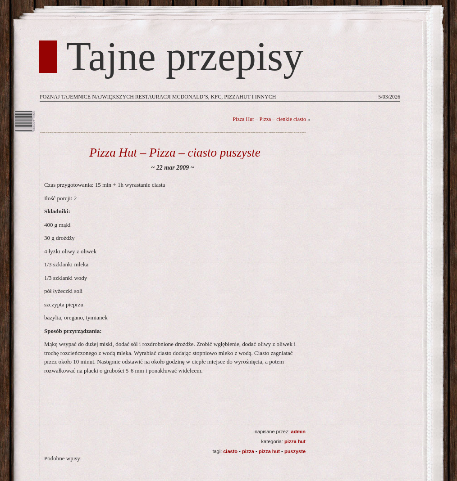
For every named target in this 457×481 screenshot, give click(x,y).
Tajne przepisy (184, 56)
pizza (248, 451)
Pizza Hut (295, 441)
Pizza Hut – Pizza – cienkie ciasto (269, 119)
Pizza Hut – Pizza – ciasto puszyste (174, 152)
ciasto (230, 451)
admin (298, 431)
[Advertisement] (149, 401)
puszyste (295, 451)
